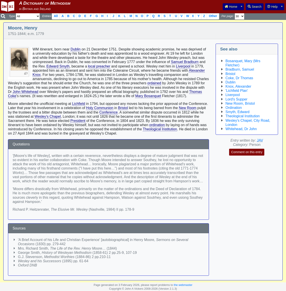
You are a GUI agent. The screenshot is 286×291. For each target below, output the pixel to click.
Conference (108, 112)
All (56, 16)
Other (213, 16)
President (77, 121)
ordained (154, 83)
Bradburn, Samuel (240, 69)
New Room (187, 108)
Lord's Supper (236, 99)
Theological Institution (160, 129)
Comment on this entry (246, 152)
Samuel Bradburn (185, 62)
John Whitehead (25, 92)
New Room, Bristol (240, 103)
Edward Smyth (58, 66)
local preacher (99, 66)
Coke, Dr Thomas (239, 78)
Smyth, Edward (237, 112)
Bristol (123, 108)
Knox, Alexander (238, 86)
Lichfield (78, 104)
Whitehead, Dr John (241, 129)
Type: (12, 16)
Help (272, 6)
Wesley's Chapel (48, 116)
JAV (260, 140)
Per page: (227, 16)
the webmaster (183, 285)
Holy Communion (99, 108)
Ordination (234, 108)
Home (231, 6)
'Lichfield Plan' (237, 91)
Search (254, 6)
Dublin (76, 49)
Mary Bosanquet (148, 96)
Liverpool (183, 66)
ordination (157, 125)
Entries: (47, 16)
